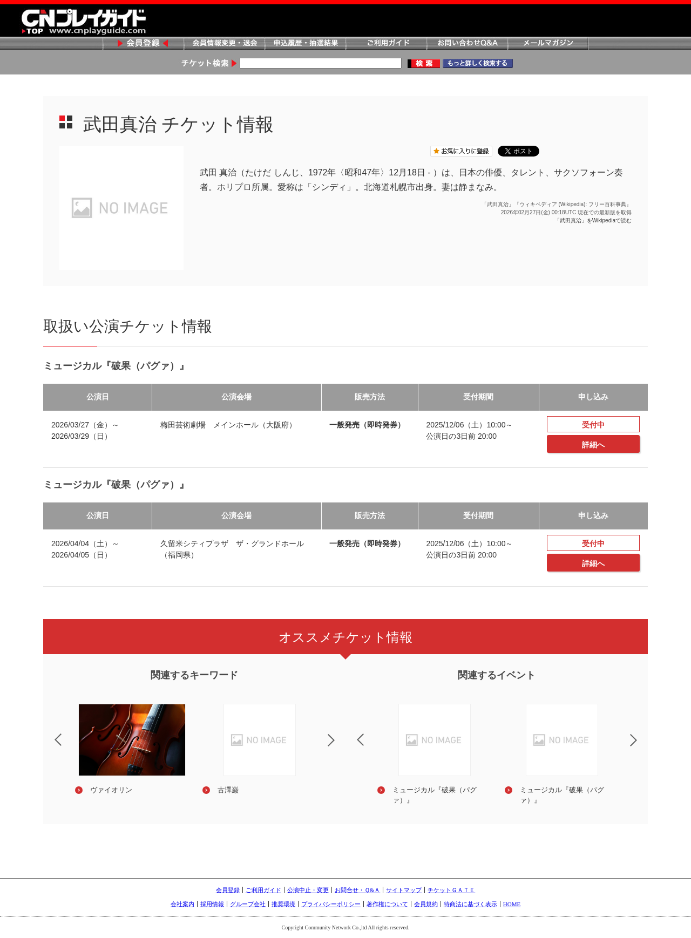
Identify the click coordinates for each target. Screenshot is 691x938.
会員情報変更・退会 (224, 44)
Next (340, 747)
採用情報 (212, 904)
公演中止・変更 (308, 890)
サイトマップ (404, 890)
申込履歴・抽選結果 (305, 44)
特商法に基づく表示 (470, 904)
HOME (511, 904)
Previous (49, 733)
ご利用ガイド (386, 44)
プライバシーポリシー (331, 904)
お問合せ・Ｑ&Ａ (358, 890)
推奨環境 (283, 904)
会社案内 (182, 904)
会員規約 (426, 904)
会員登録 (143, 44)
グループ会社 (248, 904)
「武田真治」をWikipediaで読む (593, 220)
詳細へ (593, 444)
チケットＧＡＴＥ (451, 890)
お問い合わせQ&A (466, 44)
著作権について (387, 904)
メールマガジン (547, 44)
